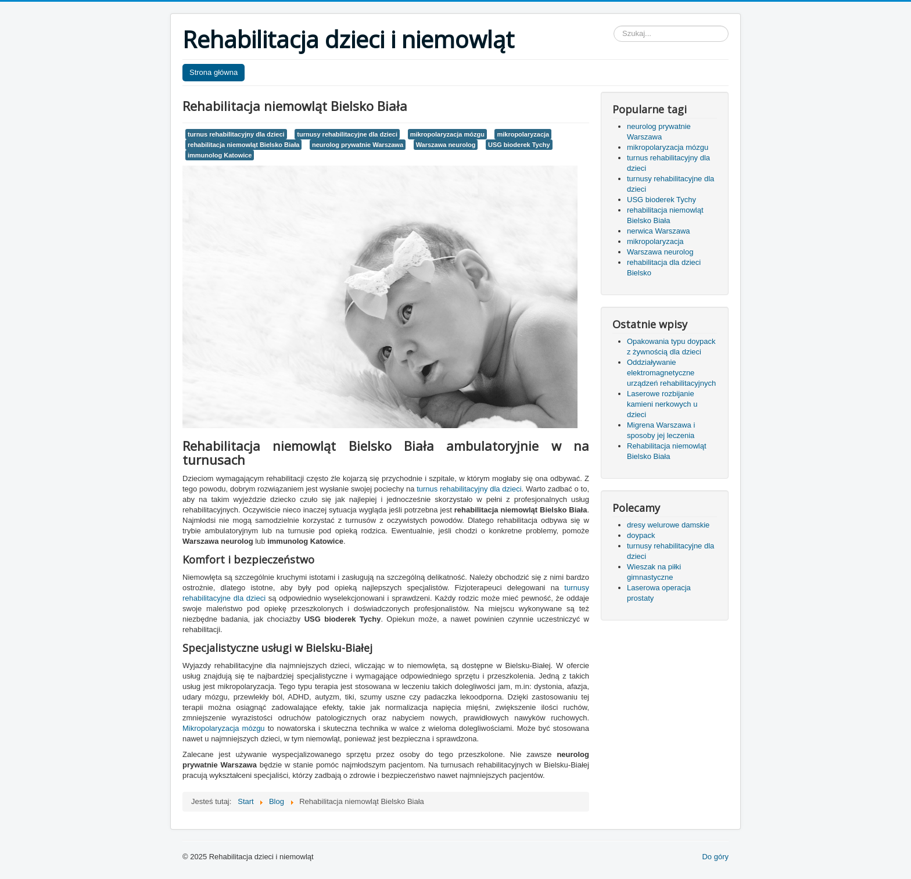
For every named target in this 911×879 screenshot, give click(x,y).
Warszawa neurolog (446, 144)
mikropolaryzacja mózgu (447, 134)
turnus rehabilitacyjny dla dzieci (236, 134)
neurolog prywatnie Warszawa (357, 144)
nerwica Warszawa (658, 231)
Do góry (715, 856)
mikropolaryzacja (523, 134)
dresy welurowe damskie (668, 525)
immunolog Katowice (220, 155)
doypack (641, 535)
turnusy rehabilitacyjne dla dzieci (347, 134)
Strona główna (213, 72)
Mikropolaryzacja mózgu (223, 728)
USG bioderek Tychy (519, 144)
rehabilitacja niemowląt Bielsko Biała (243, 144)
